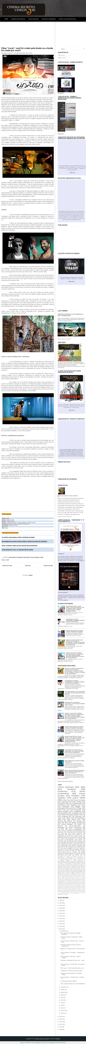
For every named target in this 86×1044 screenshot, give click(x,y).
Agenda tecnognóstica (78, 822)
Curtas (60, 818)
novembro (63, 987)
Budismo (67, 874)
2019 (60, 918)
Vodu (68, 891)
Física (59, 841)
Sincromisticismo (80, 818)
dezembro (63, 931)
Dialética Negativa (64, 860)
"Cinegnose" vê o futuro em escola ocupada (71, 970)
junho (62, 1000)
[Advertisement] (43, 34)
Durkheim (74, 882)
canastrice (83, 891)
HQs (65, 841)
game (84, 872)
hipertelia (69, 863)
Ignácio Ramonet (65, 884)
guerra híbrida (79, 798)
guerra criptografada (75, 829)
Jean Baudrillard (62, 813)
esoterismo (62, 863)
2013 (60, 1019)
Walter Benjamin (69, 853)
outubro (62, 989)
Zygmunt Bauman (81, 862)
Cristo (68, 836)
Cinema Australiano (77, 845)
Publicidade (77, 810)
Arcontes (79, 867)
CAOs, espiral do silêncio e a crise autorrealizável (72, 983)
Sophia (70, 834)
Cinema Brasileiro (67, 824)
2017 (60, 923)
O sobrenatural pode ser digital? (68, 981)
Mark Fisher (65, 865)
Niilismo (69, 821)
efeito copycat (81, 850)
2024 (60, 905)
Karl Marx (61, 829)
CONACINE (73, 874)
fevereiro (63, 1010)
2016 (60, 926)
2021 (60, 913)
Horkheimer (60, 840)
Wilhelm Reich (61, 872)
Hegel (59, 884)
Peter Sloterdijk (65, 878)
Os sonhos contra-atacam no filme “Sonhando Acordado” (18, 537)
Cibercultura (61, 803)
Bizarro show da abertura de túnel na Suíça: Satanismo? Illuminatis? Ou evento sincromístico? (74, 772)
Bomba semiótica (63, 811)
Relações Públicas (62, 837)
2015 (60, 929)
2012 (60, 1021)
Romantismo (70, 840)
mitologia (75, 880)
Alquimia (60, 826)
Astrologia (61, 874)
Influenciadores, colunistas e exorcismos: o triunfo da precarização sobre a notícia (75, 704)
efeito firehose (69, 880)
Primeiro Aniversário (75, 878)
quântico (77, 849)
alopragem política (61, 880)
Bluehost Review (62, 1042)
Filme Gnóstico (26, 557)
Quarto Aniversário (72, 888)
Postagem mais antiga (48, 565)
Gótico (80, 824)
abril (62, 1005)
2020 (60, 916)
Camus (79, 874)
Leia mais (70, 614)
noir (79, 880)
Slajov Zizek (74, 879)
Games (67, 850)
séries (59, 822)
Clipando (60, 866)
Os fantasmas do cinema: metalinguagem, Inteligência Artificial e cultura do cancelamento (75, 620)
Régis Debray (74, 890)
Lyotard (83, 884)
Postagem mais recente (7, 565)
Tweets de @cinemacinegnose (65, 781)
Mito (66, 822)
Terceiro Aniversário (62, 891)
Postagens (62, 55)
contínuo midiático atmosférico (73, 872)
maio (62, 1002)
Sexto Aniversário (67, 879)
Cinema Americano (66, 787)
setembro (63, 992)
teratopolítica (60, 894)
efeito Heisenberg (62, 842)
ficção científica (74, 814)
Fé (64, 849)
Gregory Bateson (77, 875)
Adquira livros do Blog (18, 19)
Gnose (83, 805)
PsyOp (69, 854)
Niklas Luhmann (68, 886)
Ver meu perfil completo (65, 516)
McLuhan (61, 886)
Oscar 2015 (71, 876)
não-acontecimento (75, 826)
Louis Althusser (77, 884)
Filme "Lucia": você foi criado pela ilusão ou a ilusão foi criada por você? (27, 49)
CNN (69, 882)
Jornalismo (71, 789)
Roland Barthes (81, 846)
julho (62, 997)
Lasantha (44, 1042)
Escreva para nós (33, 19)
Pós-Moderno (62, 805)
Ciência (73, 819)
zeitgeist (81, 865)
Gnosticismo (37, 557)
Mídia (83, 787)
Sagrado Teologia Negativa (78, 871)
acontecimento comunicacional (65, 857)
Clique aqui (61, 93)
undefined (66, 614)
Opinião (74, 866)
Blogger (31, 575)
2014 (60, 1016)
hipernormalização (62, 858)
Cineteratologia (64, 845)
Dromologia (60, 856)
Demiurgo (78, 816)
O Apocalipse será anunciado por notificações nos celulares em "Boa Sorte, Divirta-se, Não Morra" (74, 751)
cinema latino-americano (67, 838)
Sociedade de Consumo (65, 808)
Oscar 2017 (78, 876)
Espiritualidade (79, 830)
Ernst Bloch (81, 883)
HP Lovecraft (73, 852)
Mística (62, 854)
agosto (62, 995)
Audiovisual (64, 802)
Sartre (81, 856)
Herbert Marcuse (81, 853)
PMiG (74, 862)
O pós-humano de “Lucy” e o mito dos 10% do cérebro (17, 549)
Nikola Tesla (64, 876)
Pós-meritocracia (66, 871)
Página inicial (28, 565)
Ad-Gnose (63, 852)
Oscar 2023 (80, 866)
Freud (32, 557)
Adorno (68, 818)
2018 (60, 921)
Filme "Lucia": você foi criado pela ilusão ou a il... (72, 968)
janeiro (62, 1013)
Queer (79, 888)
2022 (60, 910)
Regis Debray (66, 890)
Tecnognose (75, 813)
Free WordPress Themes (30, 1042)
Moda (73, 850)
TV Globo (79, 808)
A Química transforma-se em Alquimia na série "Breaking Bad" (70, 314)
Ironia (64, 819)
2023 (60, 908)
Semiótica (61, 798)
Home (6, 19)
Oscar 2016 (69, 870)
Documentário (68, 830)
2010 (60, 1026)
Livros (67, 810)
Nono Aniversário (77, 886)
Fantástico (75, 796)
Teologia (83, 837)
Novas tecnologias (79, 800)
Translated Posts (74, 837)
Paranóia (79, 821)
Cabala (80, 838)
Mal (84, 813)
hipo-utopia (71, 841)
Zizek (72, 891)
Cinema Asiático (12, 557)
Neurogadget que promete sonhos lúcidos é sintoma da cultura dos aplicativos (24, 541)
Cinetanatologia (67, 862)
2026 (60, 900)
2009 (60, 1029)
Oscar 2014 (66, 887)
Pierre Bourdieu (73, 865)
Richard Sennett (80, 861)
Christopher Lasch (72, 858)
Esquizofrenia (20, 557)
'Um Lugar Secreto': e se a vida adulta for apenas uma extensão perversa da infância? (75, 693)
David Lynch (77, 869)
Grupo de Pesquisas (71, 856)
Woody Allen (81, 879)
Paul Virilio (82, 844)
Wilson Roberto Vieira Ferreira (68, 495)
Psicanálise (61, 827)
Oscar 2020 (72, 887)
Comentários (62, 57)
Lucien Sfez (62, 870)
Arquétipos (73, 805)
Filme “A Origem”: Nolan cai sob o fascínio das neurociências (19, 545)
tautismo (60, 830)
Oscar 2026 (64, 888)
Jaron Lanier (67, 866)
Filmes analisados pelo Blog (67, 19)
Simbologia (65, 806)
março (62, 1007)
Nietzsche (79, 840)
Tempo (63, 814)
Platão (41, 557)
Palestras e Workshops (49, 19)
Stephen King (81, 890)
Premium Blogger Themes (52, 1042)
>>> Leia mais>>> (79, 560)
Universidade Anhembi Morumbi (74, 832)
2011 (60, 1024)
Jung (66, 833)
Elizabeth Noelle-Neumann (72, 883)
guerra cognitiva (73, 844)
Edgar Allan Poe (62, 883)
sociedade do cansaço (70, 867)
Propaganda (77, 811)
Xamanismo (60, 867)
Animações (60, 832)
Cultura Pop (66, 800)
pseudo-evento (61, 846)
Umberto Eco (78, 854)
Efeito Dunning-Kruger (67, 875)
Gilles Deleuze (77, 863)
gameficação (76, 892)
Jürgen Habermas (78, 860)
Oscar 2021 (78, 887)
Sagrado (77, 834)
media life (60, 862)
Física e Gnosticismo (75, 827)
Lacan (83, 869)
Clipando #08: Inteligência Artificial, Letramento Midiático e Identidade (74, 631)
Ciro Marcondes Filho (68, 869)
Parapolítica (71, 846)
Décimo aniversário (81, 882)
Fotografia (80, 841)
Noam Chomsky (70, 861)
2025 (60, 903)
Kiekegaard (79, 857)
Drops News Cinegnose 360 (68, 848)
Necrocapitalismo (61, 861)
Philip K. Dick (72, 842)
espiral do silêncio (65, 892)
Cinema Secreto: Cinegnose (42, 1038)
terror (59, 833)
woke (65, 894)
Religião (78, 806)
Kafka (71, 884)
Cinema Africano (81, 858)
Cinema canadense (76, 833)
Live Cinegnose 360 (75, 803)
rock (66, 882)
